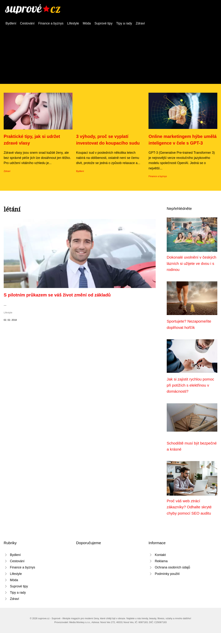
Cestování (27, 23)
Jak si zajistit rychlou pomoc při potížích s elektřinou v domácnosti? (190, 385)
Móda (87, 23)
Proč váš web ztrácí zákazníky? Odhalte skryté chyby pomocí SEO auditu (189, 507)
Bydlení (11, 23)
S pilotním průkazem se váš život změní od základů (57, 294)
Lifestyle (73, 23)
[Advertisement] (110, 53)
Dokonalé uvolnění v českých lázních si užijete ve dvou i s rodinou (191, 263)
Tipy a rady (124, 23)
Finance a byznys (50, 23)
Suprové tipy (103, 23)
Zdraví (140, 23)
